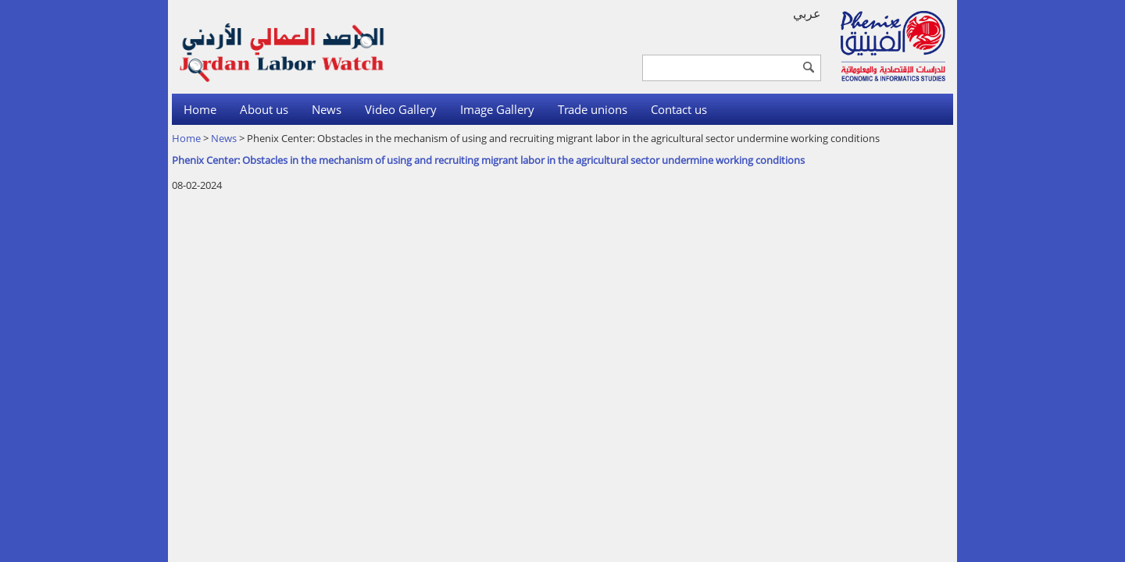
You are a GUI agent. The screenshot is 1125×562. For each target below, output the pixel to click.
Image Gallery (497, 109)
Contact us (679, 109)
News (326, 109)
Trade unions (592, 109)
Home (200, 109)
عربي (807, 13)
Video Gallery (401, 109)
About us (264, 109)
